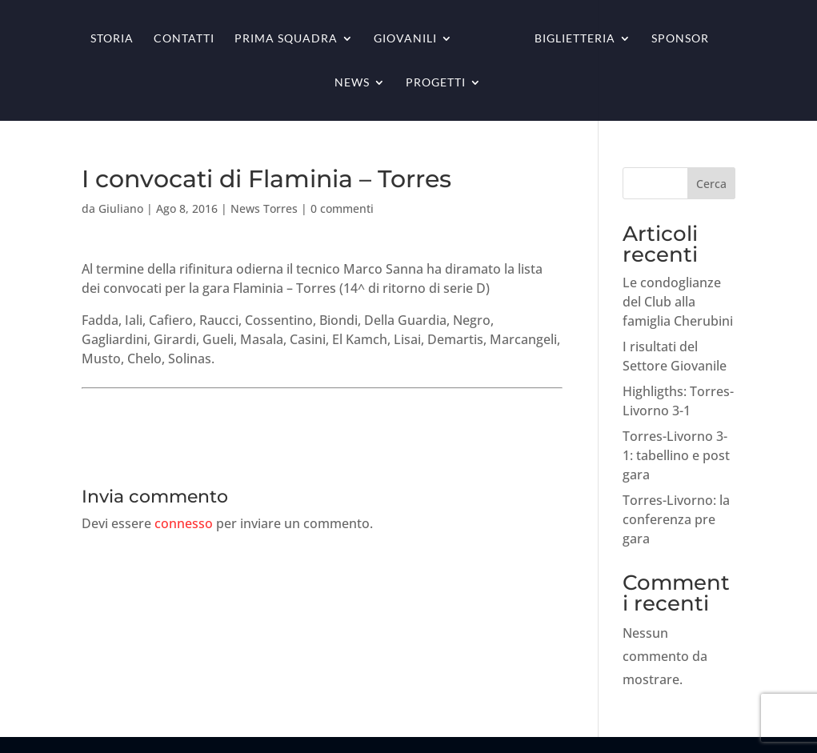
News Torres (264, 208)
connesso (183, 523)
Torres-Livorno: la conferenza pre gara (676, 519)
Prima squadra (286, 39)
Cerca (711, 183)
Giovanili (405, 39)
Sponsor (680, 39)
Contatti (184, 39)
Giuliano (120, 208)
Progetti (436, 83)
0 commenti (342, 208)
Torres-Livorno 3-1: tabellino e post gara (676, 455)
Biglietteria (575, 39)
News (352, 83)
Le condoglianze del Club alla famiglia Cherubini (678, 302)
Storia (112, 39)
